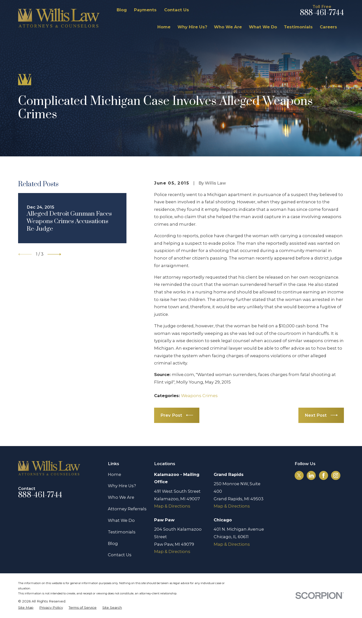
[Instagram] (335, 475)
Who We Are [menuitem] (228, 26)
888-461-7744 (322, 13)
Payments (145, 9)
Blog (122, 9)
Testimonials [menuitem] (298, 26)
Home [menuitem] (163, 26)
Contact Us (176, 9)
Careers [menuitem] (328, 26)
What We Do (121, 520)
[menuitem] (25, 607)
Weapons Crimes (199, 395)
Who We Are (121, 497)
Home (114, 474)
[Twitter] (299, 475)
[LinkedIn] (311, 475)
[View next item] (54, 254)
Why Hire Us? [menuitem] (192, 26)
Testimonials (121, 531)
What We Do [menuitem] (263, 26)
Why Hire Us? (122, 485)
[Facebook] (323, 475)
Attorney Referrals (127, 508)
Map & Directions (172, 506)
